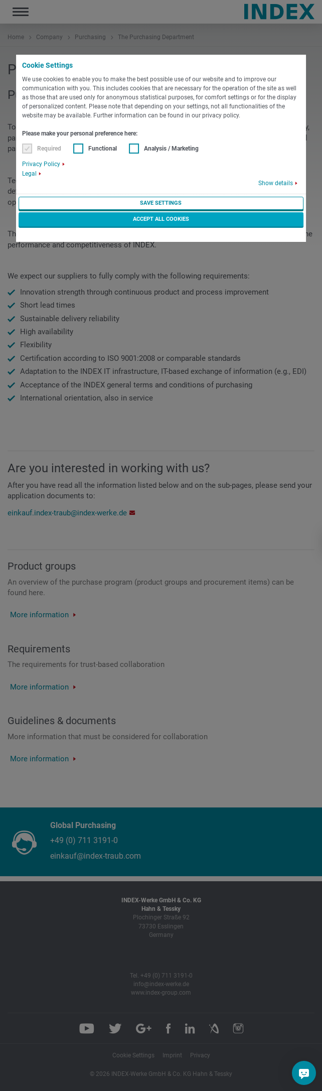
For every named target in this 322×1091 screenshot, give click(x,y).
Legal (29, 173)
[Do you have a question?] (304, 1073)
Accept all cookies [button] (161, 219)
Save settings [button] (161, 203)
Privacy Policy (41, 164)
